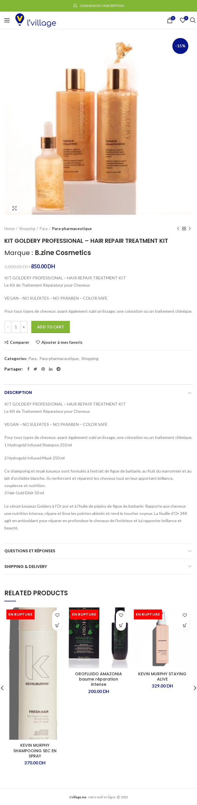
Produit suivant (189, 229)
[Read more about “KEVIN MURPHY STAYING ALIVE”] (185, 626)
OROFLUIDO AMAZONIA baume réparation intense (98, 679)
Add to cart (50, 327)
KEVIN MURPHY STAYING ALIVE (162, 676)
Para (44, 228)
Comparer (19, 342)
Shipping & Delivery (25, 566)
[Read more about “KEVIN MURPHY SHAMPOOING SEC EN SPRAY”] (57, 626)
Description (18, 392)
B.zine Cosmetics (63, 252)
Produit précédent (178, 229)
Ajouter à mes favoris (62, 342)
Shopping (27, 228)
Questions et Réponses (29, 551)
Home (9, 228)
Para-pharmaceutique (72, 228)
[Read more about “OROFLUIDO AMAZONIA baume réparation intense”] (121, 626)
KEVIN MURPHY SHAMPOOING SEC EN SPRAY (34, 751)
